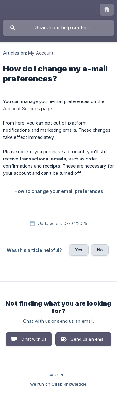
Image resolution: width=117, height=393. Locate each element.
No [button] (100, 249)
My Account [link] (41, 53)
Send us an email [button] (88, 339)
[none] (107, 10)
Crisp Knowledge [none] (68, 383)
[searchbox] (58, 28)
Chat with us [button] (33, 339)
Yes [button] (78, 249)
